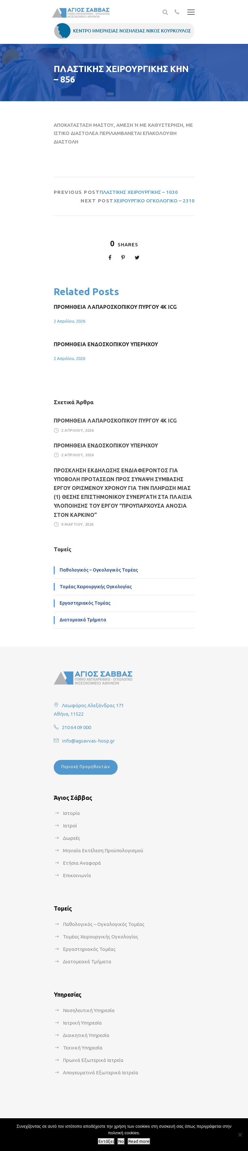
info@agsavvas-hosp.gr (88, 741)
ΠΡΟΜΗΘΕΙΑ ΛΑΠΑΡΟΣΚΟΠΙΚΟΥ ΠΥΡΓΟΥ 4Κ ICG (115, 307)
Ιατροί (70, 825)
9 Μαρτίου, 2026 (77, 524)
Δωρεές (71, 838)
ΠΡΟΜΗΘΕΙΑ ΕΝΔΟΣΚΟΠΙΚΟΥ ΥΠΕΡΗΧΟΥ (106, 344)
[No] (240, 1134)
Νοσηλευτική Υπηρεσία (89, 1010)
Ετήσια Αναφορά (82, 863)
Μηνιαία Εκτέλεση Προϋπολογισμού (103, 850)
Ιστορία (71, 813)
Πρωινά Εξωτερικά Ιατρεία (93, 1060)
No (121, 1141)
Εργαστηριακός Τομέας (85, 603)
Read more (138, 1141)
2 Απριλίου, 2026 (69, 321)
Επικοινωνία (77, 875)
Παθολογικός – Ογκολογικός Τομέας (99, 570)
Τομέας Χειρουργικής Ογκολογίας (96, 586)
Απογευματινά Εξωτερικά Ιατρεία (100, 1072)
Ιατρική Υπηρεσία (82, 1023)
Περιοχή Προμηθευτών (85, 766)
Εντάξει (106, 1141)
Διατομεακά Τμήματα (83, 619)
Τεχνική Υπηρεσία (83, 1047)
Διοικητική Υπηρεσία (86, 1035)
